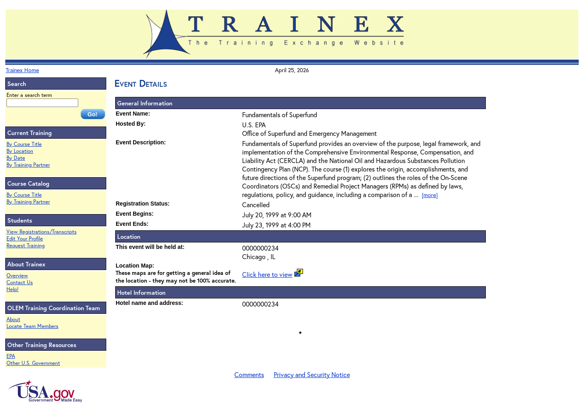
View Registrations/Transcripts (41, 231)
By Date (15, 157)
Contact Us (19, 282)
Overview (17, 275)
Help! (12, 289)
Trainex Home (22, 70)
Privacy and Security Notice (312, 374)
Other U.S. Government (33, 363)
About (13, 319)
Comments (249, 374)
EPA (10, 356)
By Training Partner (28, 164)
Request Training (25, 245)
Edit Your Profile (24, 238)
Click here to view (267, 274)
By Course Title (24, 144)
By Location (19, 151)
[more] (430, 195)
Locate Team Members (32, 326)
